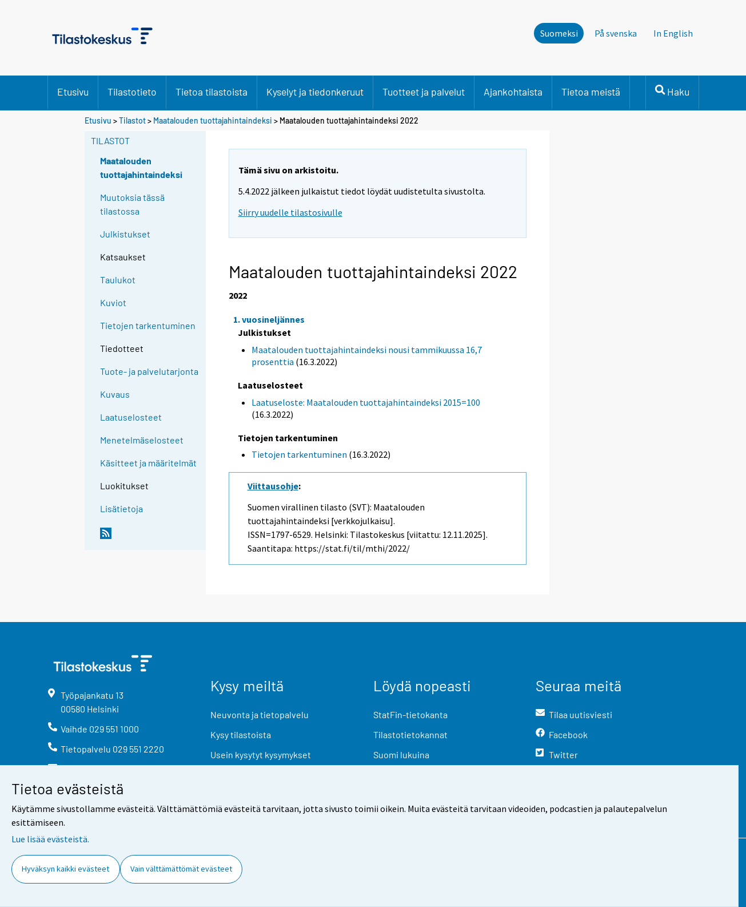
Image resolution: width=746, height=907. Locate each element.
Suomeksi (559, 33)
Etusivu (73, 91)
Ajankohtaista (513, 91)
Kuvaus (115, 394)
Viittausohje (273, 486)
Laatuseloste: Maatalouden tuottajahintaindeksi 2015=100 (366, 402)
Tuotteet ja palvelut (423, 91)
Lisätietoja (121, 508)
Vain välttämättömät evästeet (181, 869)
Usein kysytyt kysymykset (260, 754)
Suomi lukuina (401, 754)
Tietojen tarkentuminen (148, 325)
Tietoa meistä (590, 91)
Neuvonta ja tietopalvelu (259, 714)
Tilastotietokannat (410, 734)
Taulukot (117, 279)
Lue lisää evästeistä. (50, 839)
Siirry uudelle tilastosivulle (290, 212)
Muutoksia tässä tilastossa (132, 204)
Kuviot (113, 302)
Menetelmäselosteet (141, 439)
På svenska (616, 33)
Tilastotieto (132, 91)
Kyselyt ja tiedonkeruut (315, 91)
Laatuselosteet (131, 416)
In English (673, 33)
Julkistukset (125, 233)
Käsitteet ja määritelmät (148, 462)
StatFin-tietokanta (410, 714)
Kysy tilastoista (240, 734)
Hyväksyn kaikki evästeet (65, 869)
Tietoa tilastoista (211, 91)
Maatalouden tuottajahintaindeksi (212, 120)
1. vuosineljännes (269, 319)
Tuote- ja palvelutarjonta (149, 371)
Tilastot (132, 120)
